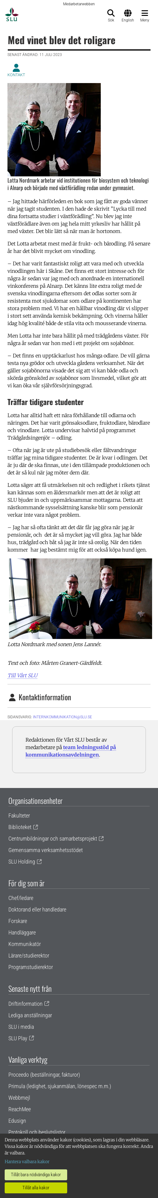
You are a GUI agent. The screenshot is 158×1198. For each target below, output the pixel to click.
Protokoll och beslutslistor (36, 1132)
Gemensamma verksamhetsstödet (45, 850)
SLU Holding (21, 861)
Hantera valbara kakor (27, 1161)
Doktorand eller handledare (37, 909)
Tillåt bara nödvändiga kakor (36, 1174)
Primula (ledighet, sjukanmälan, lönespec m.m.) (59, 1086)
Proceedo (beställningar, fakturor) (44, 1074)
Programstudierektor (30, 967)
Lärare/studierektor (28, 955)
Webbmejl (19, 1097)
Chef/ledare (20, 898)
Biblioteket (19, 827)
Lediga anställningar (30, 1015)
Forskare (17, 921)
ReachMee (19, 1109)
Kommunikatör (24, 944)
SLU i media (21, 1026)
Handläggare (22, 932)
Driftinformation (25, 1003)
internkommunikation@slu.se (62, 717)
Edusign (17, 1120)
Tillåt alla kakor (35, 1188)
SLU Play (17, 1038)
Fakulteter (19, 815)
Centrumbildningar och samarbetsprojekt (52, 838)
